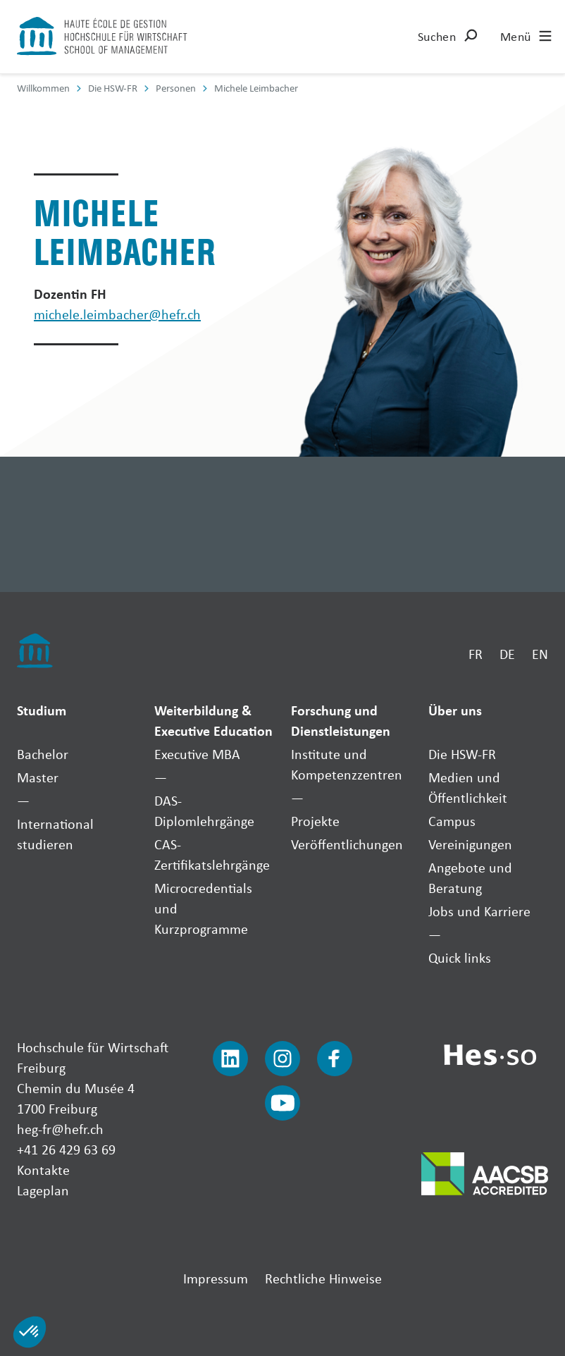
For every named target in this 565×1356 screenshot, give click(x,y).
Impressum (215, 1278)
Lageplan (43, 1190)
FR (475, 653)
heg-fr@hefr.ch (60, 1128)
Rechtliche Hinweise (323, 1278)
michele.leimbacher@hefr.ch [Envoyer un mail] (117, 313)
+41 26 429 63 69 (66, 1149)
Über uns (455, 710)
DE (507, 653)
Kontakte (43, 1169)
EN (540, 653)
